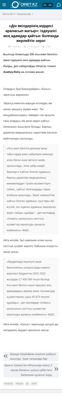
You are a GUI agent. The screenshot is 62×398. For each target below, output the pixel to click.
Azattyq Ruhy (11, 72)
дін (27, 383)
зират (34, 383)
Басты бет (7, 14)
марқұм (19, 383)
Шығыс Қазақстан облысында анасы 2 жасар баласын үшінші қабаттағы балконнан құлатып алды (28, 370)
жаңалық (8, 383)
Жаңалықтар (24, 14)
